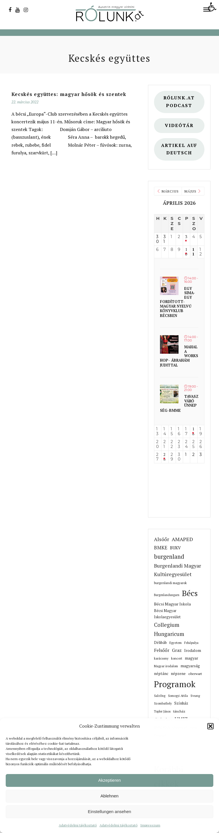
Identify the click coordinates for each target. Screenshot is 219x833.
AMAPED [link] (182, 539)
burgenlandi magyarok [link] (170, 583)
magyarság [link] (190, 665)
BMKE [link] (160, 547)
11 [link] (193, 252)
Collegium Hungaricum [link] (169, 629)
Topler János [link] (162, 711)
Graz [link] (177, 650)
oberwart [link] (195, 673)
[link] (212, 7)
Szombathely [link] (163, 703)
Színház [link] (181, 703)
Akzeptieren (109, 780)
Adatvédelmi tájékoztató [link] (78, 825)
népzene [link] (178, 673)
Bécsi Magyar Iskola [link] (172, 604)
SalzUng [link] (159, 696)
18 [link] (193, 431)
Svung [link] (195, 695)
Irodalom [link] (192, 650)
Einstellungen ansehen (109, 811)
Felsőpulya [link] (191, 643)
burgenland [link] (169, 556)
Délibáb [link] (160, 642)
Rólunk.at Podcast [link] (179, 102)
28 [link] (164, 457)
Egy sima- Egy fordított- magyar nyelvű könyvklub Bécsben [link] (177, 302)
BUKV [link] (175, 547)
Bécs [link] (190, 593)
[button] (210, 726)
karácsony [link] (161, 658)
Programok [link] (174, 684)
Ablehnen (109, 795)
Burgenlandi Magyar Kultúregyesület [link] (177, 570)
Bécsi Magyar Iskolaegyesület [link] (167, 613)
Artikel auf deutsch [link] (179, 149)
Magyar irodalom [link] (166, 666)
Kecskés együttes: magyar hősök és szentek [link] (68, 94)
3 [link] (186, 236)
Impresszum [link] (150, 825)
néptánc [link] (161, 673)
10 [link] (186, 252)
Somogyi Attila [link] (178, 696)
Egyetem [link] (175, 642)
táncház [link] (179, 711)
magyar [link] (191, 658)
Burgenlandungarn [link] (166, 595)
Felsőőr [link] (161, 650)
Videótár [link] (179, 125)
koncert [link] (176, 658)
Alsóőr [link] (161, 539)
